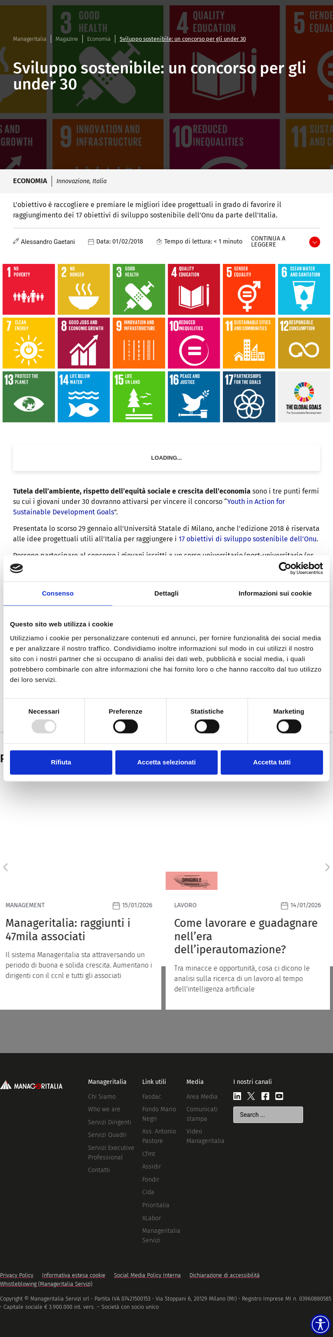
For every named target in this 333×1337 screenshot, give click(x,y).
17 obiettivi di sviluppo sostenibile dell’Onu (248, 539)
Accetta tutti (272, 762)
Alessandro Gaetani (48, 242)
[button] (5, 867)
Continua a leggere (268, 241)
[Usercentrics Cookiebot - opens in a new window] (285, 568)
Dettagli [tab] (166, 593)
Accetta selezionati (166, 762)
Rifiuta (61, 762)
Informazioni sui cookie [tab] (275, 593)
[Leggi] (82, 895)
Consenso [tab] (58, 593)
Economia (99, 39)
